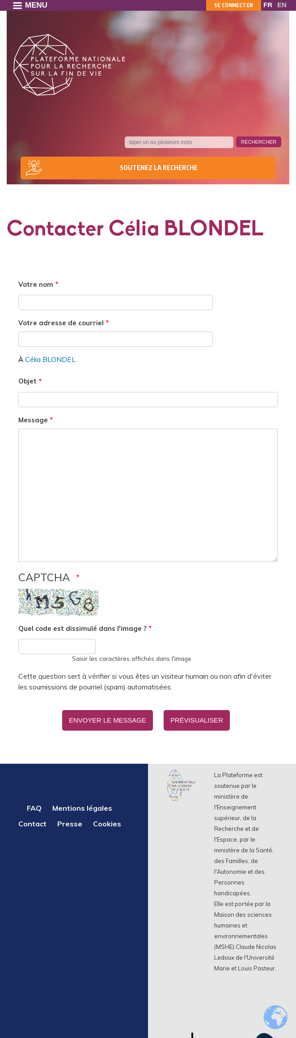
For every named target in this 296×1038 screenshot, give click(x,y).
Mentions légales (82, 806)
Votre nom (35, 284)
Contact (32, 822)
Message (33, 420)
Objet (27, 381)
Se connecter (233, 5)
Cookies (107, 822)
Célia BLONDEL (50, 359)
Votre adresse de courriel (61, 323)
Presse (69, 822)
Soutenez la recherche (159, 167)
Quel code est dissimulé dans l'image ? (82, 628)
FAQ (34, 806)
